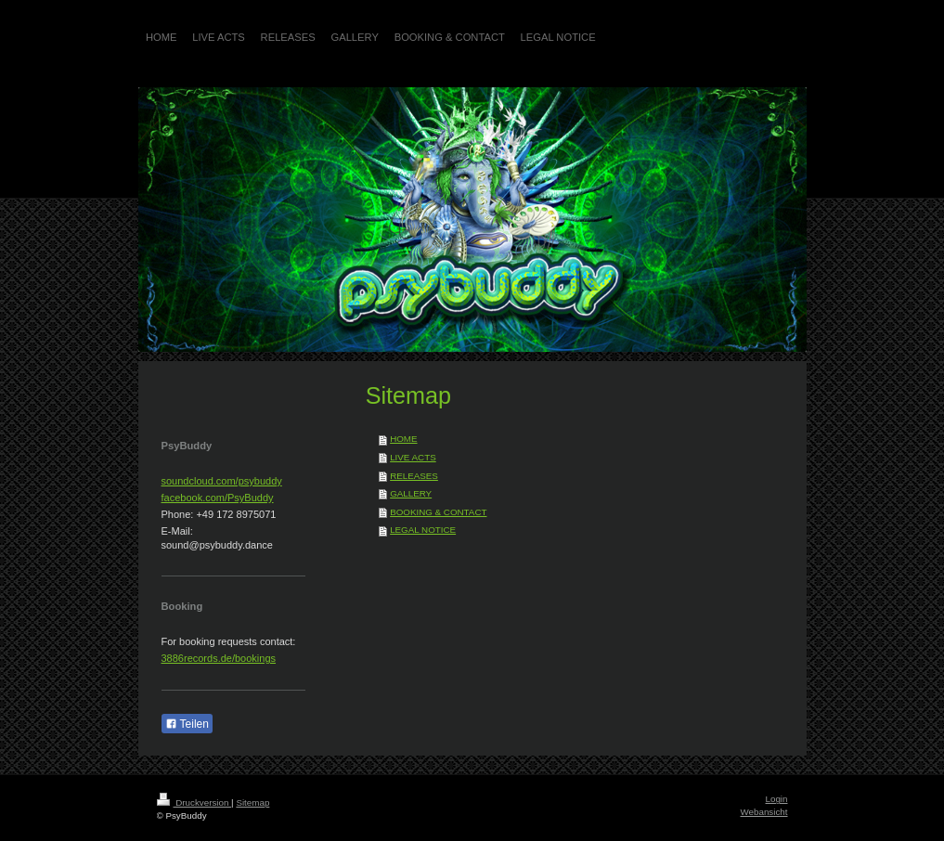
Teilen (187, 724)
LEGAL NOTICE (423, 529)
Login (777, 799)
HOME (403, 438)
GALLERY (411, 493)
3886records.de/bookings (219, 658)
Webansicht (763, 812)
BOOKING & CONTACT (438, 512)
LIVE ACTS (413, 457)
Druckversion (194, 802)
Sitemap (252, 802)
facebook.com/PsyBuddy (218, 497)
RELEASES (414, 476)
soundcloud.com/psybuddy (222, 480)
